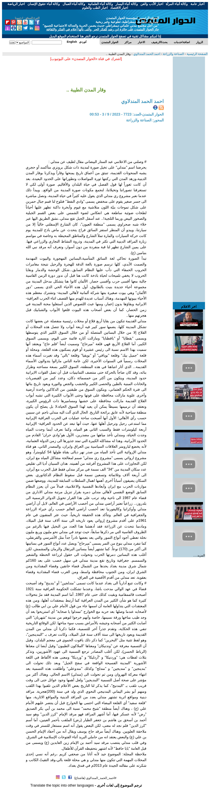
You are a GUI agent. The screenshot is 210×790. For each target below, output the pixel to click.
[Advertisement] (189, 117)
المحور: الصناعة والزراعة (145, 120)
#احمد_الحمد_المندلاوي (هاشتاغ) (95, 778)
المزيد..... (199, 555)
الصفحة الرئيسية (197, 54)
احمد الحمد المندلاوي (146, 54)
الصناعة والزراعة (173, 54)
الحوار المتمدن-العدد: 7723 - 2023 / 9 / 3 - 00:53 (127, 114)
